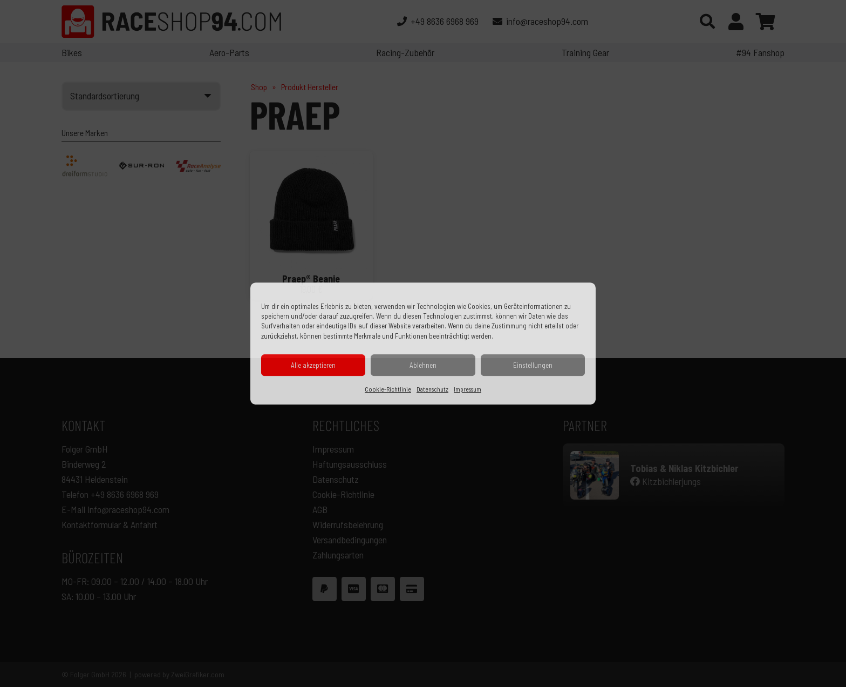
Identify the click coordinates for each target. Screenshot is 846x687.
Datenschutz (432, 389)
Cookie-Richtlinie (388, 389)
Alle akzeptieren (313, 365)
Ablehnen (423, 365)
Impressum (467, 389)
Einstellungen (532, 365)
